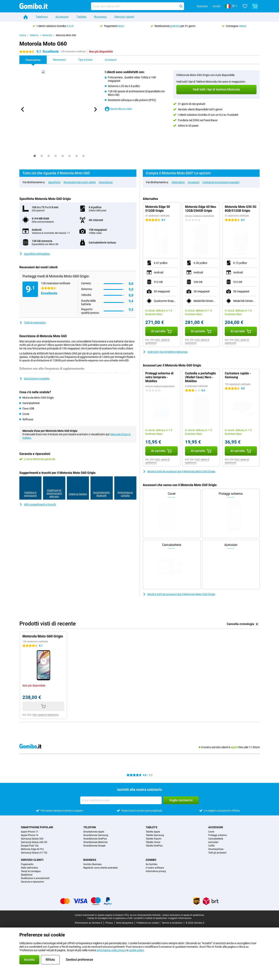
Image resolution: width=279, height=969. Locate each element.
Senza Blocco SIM (118, 109)
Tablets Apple (153, 831)
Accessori (62, 17)
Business (100, 17)
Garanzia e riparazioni (32, 881)
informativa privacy (156, 871)
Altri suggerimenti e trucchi (37, 504)
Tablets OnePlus (154, 845)
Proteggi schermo (217, 835)
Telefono (42, 17)
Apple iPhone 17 (29, 831)
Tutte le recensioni (32, 322)
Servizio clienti (124, 17)
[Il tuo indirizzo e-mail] (121, 800)
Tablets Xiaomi (153, 838)
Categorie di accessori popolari (220, 182)
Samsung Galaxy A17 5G (34, 852)
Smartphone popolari (37, 827)
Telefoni (89, 827)
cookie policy (136, 950)
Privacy (109, 923)
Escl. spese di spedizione (46, 714)
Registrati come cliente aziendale (100, 867)
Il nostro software (155, 867)
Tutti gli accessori (217, 852)
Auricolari (213, 842)
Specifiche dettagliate (34, 253)
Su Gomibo (151, 864)
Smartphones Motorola (95, 842)
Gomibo (151, 859)
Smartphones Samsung (95, 835)
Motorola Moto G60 (66, 35)
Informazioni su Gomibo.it (88, 923)
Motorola (47, 35)
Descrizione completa (34, 378)
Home (22, 35)
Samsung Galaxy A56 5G (34, 842)
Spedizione (26, 874)
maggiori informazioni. (180, 918)
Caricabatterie (215, 838)
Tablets (81, 17)
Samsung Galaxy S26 (32, 838)
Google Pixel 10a (30, 845)
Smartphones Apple (93, 831)
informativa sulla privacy (111, 950)
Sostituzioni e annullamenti (35, 878)
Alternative (178, 182)
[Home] (25, 17)
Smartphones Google (94, 845)
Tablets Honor (153, 842)
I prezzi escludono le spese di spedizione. (183, 915)
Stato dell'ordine (29, 867)
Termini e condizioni (172, 923)
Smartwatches (215, 849)
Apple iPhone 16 (29, 835)
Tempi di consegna (31, 871)
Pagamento (27, 864)
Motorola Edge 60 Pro (32, 849)
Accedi (216, 6)
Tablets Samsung (155, 835)
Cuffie (211, 845)
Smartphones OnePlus (95, 838)
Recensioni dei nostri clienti (80, 182)
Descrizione (106, 182)
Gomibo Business (92, 864)
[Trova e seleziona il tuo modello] (137, 6)
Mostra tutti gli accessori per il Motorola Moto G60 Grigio (179, 471)
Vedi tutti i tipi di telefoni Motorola (165, 351)
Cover (211, 831)
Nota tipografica (124, 923)
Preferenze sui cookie (147, 923)
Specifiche (54, 182)
